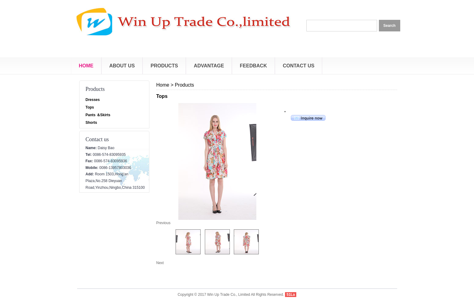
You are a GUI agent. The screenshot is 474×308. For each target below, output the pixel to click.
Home (86, 65)
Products (164, 65)
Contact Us (299, 65)
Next (160, 263)
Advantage (209, 65)
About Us (122, 65)
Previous (163, 223)
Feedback (253, 65)
